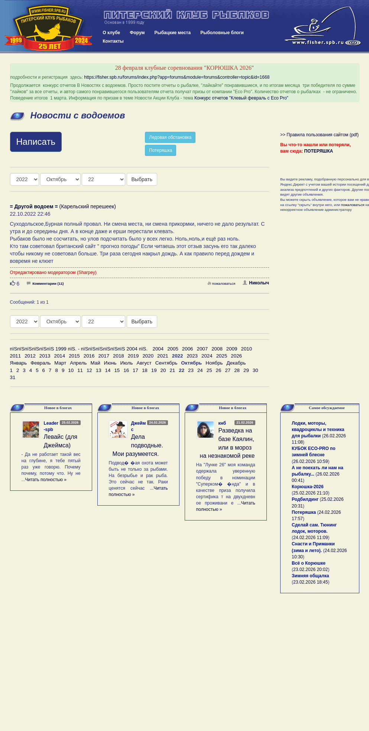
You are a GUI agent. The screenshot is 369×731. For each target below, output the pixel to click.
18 (145, 370)
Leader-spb (51, 426)
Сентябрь (166, 363)
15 (117, 370)
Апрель (78, 363)
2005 (172, 349)
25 (209, 370)
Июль (126, 363)
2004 (158, 349)
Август (144, 363)
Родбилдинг (305, 499)
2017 (103, 356)
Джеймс (138, 426)
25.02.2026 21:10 (310, 493)
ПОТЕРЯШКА (318, 151)
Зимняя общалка (310, 575)
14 (108, 370)
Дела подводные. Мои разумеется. (138, 445)
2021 (162, 356)
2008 (217, 349)
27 (227, 370)
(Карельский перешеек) (63, 206)
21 (172, 370)
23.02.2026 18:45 (310, 582)
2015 (74, 356)
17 (135, 370)
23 (191, 370)
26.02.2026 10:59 (310, 461)
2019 (133, 356)
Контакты (113, 41)
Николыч (256, 282)
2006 (187, 349)
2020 (147, 356)
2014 (59, 356)
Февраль (40, 363)
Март (60, 363)
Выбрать (142, 179)
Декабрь (236, 363)
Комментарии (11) (45, 283)
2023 (192, 356)
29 (246, 370)
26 (218, 370)
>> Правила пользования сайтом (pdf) (319, 134)
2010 (246, 349)
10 (71, 370)
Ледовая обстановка (170, 137)
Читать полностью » (46, 479)
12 (89, 370)
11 (80, 370)
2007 (202, 349)
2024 (207, 356)
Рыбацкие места (172, 32)
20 (163, 370)
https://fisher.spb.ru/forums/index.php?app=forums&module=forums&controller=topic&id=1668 (176, 77)
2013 (45, 356)
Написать (35, 142)
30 (255, 370)
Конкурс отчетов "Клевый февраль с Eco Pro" (241, 98)
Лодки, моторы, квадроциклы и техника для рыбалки (318, 429)
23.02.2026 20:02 (310, 569)
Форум (137, 32)
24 (200, 370)
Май (95, 363)
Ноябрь (214, 363)
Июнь (110, 363)
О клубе (111, 32)
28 (237, 370)
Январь (18, 363)
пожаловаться (221, 283)
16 (126, 370)
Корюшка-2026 (308, 486)
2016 (89, 356)
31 (13, 377)
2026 (236, 356)
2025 (221, 356)
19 (154, 370)
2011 (15, 356)
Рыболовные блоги (222, 32)
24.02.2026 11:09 (310, 537)
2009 (231, 349)
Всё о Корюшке (309, 563)
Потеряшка (160, 150)
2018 (118, 356)
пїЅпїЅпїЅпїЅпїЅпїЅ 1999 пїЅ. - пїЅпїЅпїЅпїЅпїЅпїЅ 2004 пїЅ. (79, 349)
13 (98, 370)
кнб (222, 423)
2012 (30, 356)
